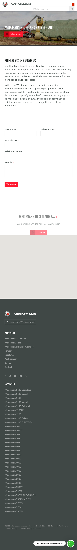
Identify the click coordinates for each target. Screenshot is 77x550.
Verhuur (8, 351)
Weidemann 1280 (13, 414)
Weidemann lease (13, 342)
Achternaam (47, 129)
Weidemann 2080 (13, 434)
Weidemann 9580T (14, 487)
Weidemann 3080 (13, 446)
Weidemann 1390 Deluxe (16, 418)
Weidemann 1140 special (16, 394)
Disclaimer (52, 526)
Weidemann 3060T (14, 450)
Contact (8, 367)
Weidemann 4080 (13, 467)
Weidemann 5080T (14, 479)
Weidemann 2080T (14, 438)
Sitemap (38, 528)
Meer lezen (12, 34)
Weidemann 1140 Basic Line (18, 390)
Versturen (11, 184)
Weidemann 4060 (13, 458)
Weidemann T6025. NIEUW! (18, 499)
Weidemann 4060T (14, 462)
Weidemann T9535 (14, 511)
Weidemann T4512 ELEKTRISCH (20, 495)
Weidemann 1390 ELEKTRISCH (19, 422)
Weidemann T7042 (14, 507)
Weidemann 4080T (14, 471)
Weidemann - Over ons (15, 338)
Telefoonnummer (14, 151)
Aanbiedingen (11, 359)
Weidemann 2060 (13, 426)
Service (8, 363)
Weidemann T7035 (14, 503)
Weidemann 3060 (13, 442)
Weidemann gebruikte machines (19, 347)
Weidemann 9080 (13, 483)
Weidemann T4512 (14, 491)
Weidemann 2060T (14, 430)
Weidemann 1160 (13, 398)
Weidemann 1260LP (14, 410)
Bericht (8, 162)
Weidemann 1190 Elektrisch (17, 406)
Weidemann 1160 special (16, 402)
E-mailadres (11, 140)
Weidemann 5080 (13, 475)
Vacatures (9, 355)
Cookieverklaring (26, 528)
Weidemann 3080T (14, 454)
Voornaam (10, 129)
